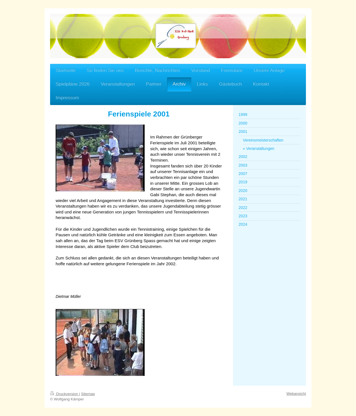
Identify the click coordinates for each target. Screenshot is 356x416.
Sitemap (88, 394)
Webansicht (296, 393)
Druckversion (64, 394)
